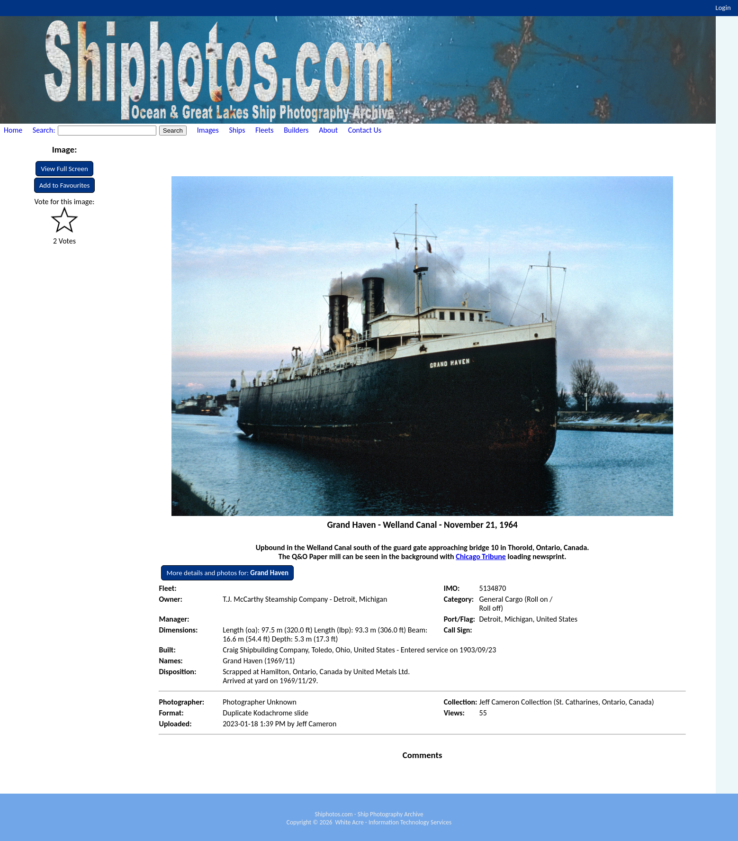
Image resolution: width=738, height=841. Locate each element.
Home (13, 130)
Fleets (264, 130)
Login (723, 7)
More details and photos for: (227, 573)
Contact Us (364, 130)
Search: (45, 130)
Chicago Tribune (481, 556)
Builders (296, 130)
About (328, 130)
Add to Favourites (64, 185)
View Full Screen (64, 168)
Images (208, 130)
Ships (237, 130)
